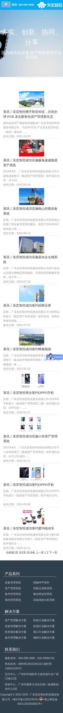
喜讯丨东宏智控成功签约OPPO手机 (28, 484)
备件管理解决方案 (15, 637)
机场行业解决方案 (44, 626)
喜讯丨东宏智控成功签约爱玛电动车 (28, 528)
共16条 (31, 552)
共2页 (22, 552)
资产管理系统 (13, 588)
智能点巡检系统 (42, 588)
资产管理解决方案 (15, 620)
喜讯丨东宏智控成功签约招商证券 (27, 305)
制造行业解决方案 (44, 620)
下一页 (53, 552)
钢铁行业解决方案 (44, 637)
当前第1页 (12, 552)
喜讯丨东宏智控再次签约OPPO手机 (28, 392)
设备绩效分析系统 (44, 599)
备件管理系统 (13, 594)
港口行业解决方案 (44, 631)
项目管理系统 (13, 599)
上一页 (40, 552)
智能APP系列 (41, 582)
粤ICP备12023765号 (25, 699)
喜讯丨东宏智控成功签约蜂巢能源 (27, 349)
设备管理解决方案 (15, 626)
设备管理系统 (13, 582)
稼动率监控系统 (42, 594)
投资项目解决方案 (15, 631)
